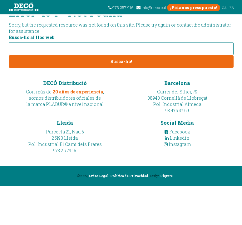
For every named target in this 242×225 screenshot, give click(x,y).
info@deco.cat (151, 7)
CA (224, 7)
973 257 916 (121, 7)
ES (232, 7)
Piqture (166, 176)
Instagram (177, 144)
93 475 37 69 (177, 110)
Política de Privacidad (129, 176)
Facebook (177, 132)
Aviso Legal (98, 176)
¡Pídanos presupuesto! (193, 7)
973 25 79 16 (64, 150)
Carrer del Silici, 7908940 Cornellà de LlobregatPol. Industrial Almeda (177, 98)
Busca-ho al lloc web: (32, 37)
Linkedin (177, 138)
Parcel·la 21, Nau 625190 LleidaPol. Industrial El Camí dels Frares (65, 138)
